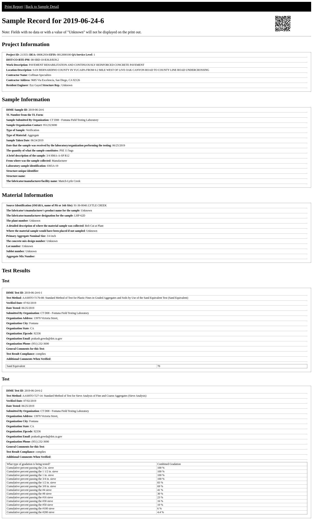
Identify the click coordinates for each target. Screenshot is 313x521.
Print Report (14, 7)
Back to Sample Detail (42, 7)
